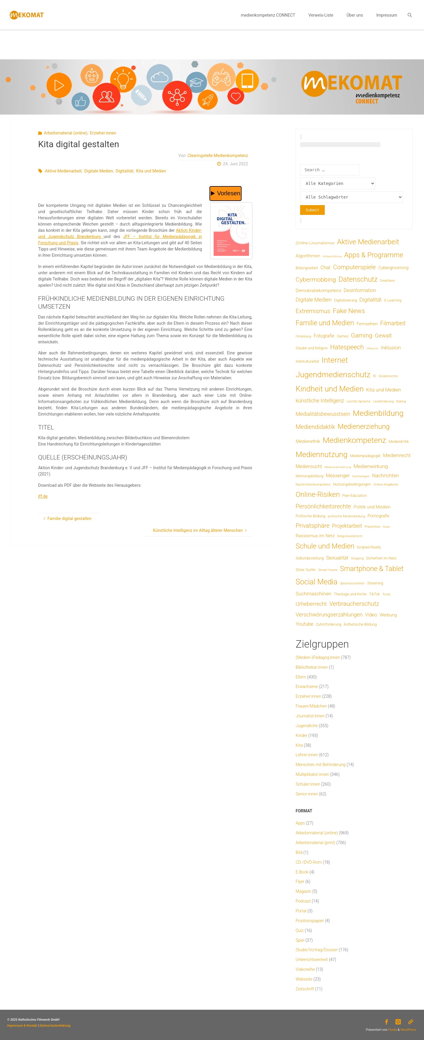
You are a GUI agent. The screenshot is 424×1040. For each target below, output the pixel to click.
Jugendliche (307, 725)
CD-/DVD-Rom (309, 862)
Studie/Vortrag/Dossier (317, 949)
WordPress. (409, 1030)
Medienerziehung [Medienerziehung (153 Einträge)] (364, 426)
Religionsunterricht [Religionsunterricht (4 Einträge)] (349, 536)
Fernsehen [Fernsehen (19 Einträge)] (367, 323)
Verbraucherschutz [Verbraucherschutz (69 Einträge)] (354, 603)
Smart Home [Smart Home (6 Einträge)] (328, 570)
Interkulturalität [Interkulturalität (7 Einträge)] (307, 361)
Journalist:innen (310, 716)
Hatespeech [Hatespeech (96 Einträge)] (347, 347)
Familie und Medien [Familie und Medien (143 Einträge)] (325, 323)
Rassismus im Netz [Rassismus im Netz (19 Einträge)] (315, 535)
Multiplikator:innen (312, 774)
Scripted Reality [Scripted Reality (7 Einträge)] (369, 547)
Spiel (300, 940)
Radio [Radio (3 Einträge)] (386, 526)
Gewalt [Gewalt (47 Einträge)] (383, 335)
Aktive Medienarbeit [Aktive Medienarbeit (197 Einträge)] (368, 241)
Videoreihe (305, 969)
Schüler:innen (308, 784)
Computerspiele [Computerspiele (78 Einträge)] (354, 267)
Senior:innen (307, 794)
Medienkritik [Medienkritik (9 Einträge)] (399, 441)
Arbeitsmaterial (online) (65, 133)
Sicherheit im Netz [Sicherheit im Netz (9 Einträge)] (381, 558)
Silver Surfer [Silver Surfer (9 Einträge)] (306, 569)
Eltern (301, 677)
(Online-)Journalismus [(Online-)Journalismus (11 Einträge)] (315, 242)
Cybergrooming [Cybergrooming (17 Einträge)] (393, 267)
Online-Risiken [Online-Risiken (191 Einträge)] (318, 494)
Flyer (300, 881)
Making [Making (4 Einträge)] (401, 401)
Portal (301, 911)
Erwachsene (307, 686)
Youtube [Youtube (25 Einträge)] (304, 624)
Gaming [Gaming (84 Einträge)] (361, 335)
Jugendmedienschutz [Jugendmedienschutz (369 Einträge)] (333, 374)
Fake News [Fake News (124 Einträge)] (349, 311)
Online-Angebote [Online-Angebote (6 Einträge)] (385, 484)
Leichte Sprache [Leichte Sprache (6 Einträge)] (358, 401)
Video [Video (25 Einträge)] (371, 615)
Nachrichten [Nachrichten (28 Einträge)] (385, 475)
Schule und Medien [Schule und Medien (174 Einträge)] (325, 546)
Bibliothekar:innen (312, 667)
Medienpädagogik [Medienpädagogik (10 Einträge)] (365, 456)
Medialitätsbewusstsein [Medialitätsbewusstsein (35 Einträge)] (323, 414)
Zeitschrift (305, 989)
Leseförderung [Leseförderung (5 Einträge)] (383, 401)
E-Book (302, 872)
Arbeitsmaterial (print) (315, 842)
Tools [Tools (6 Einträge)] (386, 594)
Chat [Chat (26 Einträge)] (325, 267)
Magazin (303, 891)
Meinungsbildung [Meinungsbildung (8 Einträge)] (309, 476)
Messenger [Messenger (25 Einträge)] (338, 475)
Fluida (392, 1030)
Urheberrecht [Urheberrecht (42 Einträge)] (311, 604)
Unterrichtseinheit (312, 959)
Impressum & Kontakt (22, 1026)
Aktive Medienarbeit (63, 171)
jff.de (43, 496)
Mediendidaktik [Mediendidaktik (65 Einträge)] (315, 426)
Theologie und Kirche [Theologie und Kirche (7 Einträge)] (350, 594)
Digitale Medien (98, 171)
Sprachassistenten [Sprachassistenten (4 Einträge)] (352, 583)
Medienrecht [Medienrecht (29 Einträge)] (397, 455)
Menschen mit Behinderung (321, 764)
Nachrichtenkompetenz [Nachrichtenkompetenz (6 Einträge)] (313, 484)
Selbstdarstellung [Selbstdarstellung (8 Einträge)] (310, 558)
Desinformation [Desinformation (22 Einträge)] (360, 290)
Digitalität (124, 171)
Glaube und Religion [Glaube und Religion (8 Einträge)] (312, 348)
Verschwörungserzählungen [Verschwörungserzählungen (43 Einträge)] (329, 614)
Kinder (301, 735)
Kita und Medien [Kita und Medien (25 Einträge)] (383, 390)
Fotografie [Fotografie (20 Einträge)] (324, 336)
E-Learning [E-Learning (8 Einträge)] (392, 300)
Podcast (303, 901)
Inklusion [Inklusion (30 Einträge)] (391, 348)
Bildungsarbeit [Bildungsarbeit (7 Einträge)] (307, 268)
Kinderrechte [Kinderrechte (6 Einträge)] (388, 376)
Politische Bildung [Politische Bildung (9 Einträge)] (310, 516)
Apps (300, 823)
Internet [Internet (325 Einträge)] (335, 360)
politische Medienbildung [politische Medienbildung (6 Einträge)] (346, 516)
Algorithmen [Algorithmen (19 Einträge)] (308, 256)
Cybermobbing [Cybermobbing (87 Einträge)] (316, 279)
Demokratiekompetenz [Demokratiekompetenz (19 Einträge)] (318, 290)
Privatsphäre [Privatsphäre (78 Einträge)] (313, 525)
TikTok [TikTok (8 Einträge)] (374, 594)
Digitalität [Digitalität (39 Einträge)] (371, 300)
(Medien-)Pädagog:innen (318, 657)
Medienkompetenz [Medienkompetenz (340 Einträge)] (354, 440)
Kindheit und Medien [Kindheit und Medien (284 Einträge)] (330, 388)
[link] (409, 15)
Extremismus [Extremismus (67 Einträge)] (313, 311)
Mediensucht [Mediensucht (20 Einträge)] (309, 466)
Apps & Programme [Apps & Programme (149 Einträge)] (373, 255)
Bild (299, 852)
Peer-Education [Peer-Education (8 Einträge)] (354, 495)
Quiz (300, 930)
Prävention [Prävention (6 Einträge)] (373, 526)
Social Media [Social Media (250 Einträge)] (317, 582)
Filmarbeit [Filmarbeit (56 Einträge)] (393, 323)
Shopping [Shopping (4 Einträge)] (357, 558)
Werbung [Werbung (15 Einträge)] (388, 615)
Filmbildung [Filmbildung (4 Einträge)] (303, 336)
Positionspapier (310, 920)
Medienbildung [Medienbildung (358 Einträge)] (378, 413)
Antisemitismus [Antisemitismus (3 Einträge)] (332, 256)
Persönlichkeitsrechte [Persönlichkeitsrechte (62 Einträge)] (323, 506)
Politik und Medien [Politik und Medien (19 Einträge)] (372, 507)
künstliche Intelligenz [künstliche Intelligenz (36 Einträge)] (320, 400)
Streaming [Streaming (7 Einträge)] (375, 583)
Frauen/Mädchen (311, 706)
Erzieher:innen (103, 133)
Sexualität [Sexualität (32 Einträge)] (337, 558)
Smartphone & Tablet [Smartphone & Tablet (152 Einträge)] (371, 569)
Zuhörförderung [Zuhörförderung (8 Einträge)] (328, 624)
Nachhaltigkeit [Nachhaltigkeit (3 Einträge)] (360, 476)
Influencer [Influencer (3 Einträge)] (372, 348)
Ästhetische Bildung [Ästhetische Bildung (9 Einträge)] (360, 624)
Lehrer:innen (307, 754)
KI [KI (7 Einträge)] (374, 376)
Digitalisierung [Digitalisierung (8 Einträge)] (345, 300)
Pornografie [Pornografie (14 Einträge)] (378, 516)
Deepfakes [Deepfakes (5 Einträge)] (387, 281)
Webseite (304, 979)
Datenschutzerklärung (55, 1026)
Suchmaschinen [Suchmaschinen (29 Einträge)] (313, 594)
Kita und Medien (151, 171)
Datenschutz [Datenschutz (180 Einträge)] (358, 279)
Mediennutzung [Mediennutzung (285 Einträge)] (321, 454)
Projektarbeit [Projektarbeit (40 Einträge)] (347, 526)
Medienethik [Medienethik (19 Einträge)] (308, 441)
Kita (299, 745)
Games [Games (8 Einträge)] (343, 336)
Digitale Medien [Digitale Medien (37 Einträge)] (314, 300)
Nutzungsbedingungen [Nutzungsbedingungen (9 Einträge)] (352, 484)
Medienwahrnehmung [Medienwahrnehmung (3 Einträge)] (337, 467)
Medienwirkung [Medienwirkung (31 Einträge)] (371, 466)
